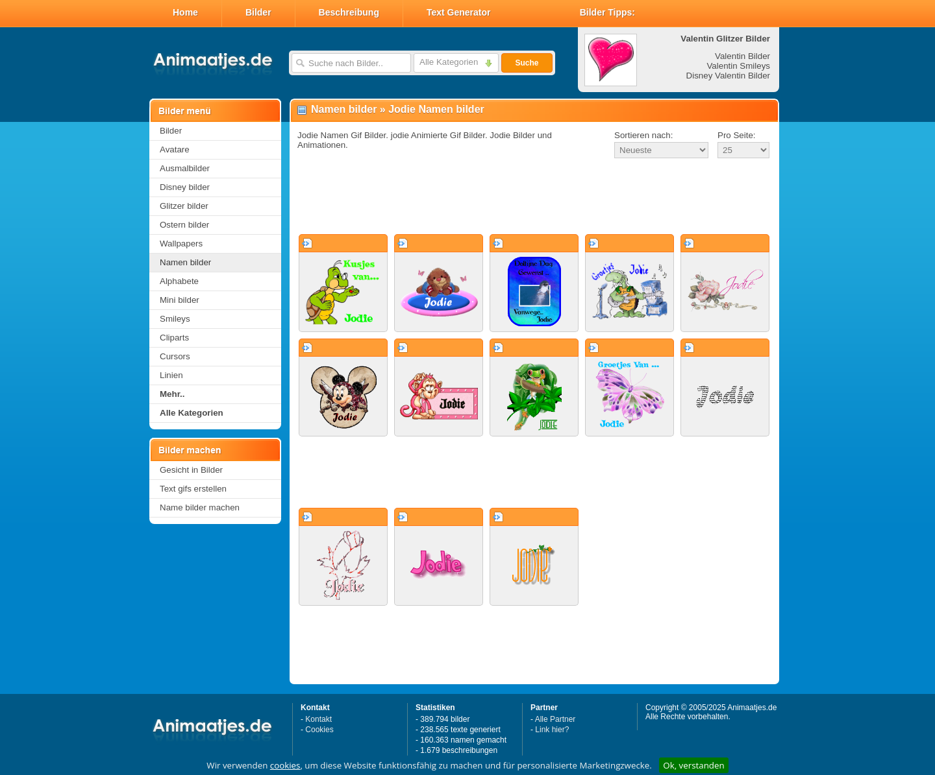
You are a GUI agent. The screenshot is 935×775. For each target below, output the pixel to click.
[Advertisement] (534, 197)
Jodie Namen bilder (436, 109)
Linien (171, 375)
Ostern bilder (184, 225)
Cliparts (174, 337)
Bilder (258, 12)
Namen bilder (185, 262)
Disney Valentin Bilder (728, 75)
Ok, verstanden (693, 765)
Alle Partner (555, 719)
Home (185, 12)
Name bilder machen (200, 507)
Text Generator (459, 12)
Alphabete (179, 281)
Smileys (175, 319)
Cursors (175, 356)
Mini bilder (179, 300)
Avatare (175, 149)
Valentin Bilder (742, 56)
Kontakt (318, 719)
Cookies (319, 729)
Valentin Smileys (738, 66)
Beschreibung (349, 12)
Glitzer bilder (184, 206)
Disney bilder (185, 187)
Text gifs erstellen (193, 489)
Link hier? (552, 729)
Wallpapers (181, 243)
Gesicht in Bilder (191, 470)
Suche (526, 62)
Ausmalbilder (185, 168)
